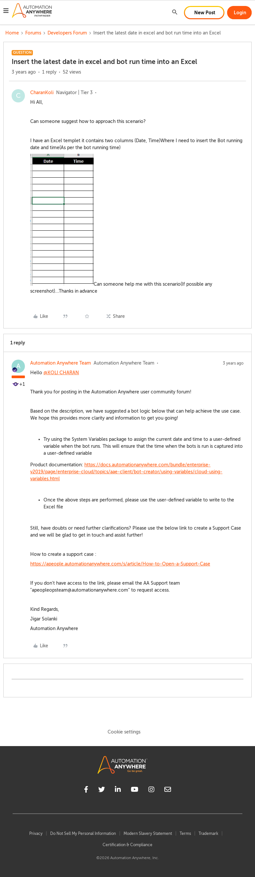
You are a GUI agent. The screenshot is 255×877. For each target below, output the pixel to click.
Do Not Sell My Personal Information (83, 833)
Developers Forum (67, 32)
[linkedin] (118, 790)
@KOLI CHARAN (61, 372)
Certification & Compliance (127, 845)
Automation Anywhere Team (60, 363)
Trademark (208, 833)
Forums (33, 32)
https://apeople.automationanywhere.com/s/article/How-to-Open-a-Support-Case (120, 563)
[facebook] (86, 790)
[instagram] (151, 790)
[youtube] (134, 790)
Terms (185, 833)
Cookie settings (124, 732)
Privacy (35, 833)
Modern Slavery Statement (148, 833)
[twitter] (101, 790)
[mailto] (167, 790)
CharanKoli (41, 92)
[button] (6, 12)
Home (12, 32)
